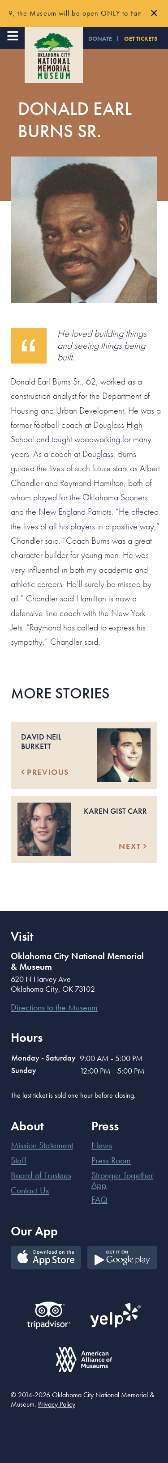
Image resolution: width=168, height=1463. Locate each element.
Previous (45, 772)
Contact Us (30, 1190)
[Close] (154, 13)
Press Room (111, 1160)
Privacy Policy (56, 1404)
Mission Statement (42, 1145)
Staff (18, 1160)
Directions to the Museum (54, 1007)
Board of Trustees (41, 1175)
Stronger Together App (122, 1180)
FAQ (99, 1199)
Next (133, 846)
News (101, 1145)
